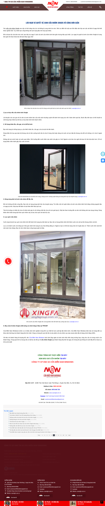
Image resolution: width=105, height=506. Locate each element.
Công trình (70, 7)
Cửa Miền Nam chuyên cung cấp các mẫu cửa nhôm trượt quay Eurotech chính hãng (30, 432)
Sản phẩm (27, 7)
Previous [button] (5, 503)
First (39, 435)
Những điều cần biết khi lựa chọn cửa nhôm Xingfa (22, 425)
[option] (19, 489)
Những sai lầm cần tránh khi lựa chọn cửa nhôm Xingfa (23, 417)
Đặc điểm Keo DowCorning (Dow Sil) (18, 413)
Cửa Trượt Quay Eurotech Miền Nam (55, 396)
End (69, 435)
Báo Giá (36, 7)
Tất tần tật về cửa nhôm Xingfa (17, 421)
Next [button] (100, 503)
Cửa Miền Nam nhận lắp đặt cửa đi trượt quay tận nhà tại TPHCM (25, 427)
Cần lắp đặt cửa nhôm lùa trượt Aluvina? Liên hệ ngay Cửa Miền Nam (26, 430)
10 (63, 435)
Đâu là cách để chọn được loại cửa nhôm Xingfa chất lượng (24, 423)
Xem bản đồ (14, 497)
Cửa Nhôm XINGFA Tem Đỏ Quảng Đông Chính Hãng (23, 415)
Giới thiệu (16, 7)
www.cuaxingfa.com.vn (55, 392)
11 (66, 435)
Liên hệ (89, 7)
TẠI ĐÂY (64, 355)
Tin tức (80, 7)
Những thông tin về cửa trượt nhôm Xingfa (20, 419)
